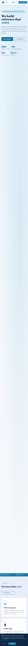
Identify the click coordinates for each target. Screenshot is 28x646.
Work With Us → (8, 593)
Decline (4, 643)
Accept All (12, 643)
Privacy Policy (4, 640)
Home (13, 2)
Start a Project (7, 39)
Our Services (20, 39)
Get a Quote (23, 2)
